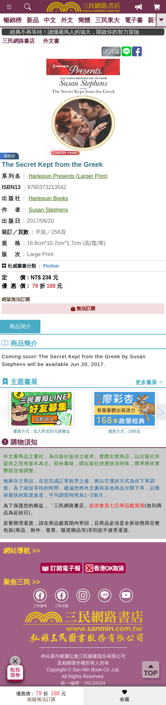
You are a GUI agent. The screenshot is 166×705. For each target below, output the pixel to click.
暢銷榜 (12, 20)
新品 (33, 20)
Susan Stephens (48, 210)
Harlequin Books (48, 198)
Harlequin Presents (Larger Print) (68, 176)
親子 (154, 20)
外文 (67, 20)
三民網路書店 (18, 41)
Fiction (51, 266)
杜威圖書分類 (22, 266)
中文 (50, 20)
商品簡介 (20, 326)
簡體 (84, 20)
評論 (111, 51)
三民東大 (107, 20)
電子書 (134, 20)
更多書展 (149, 382)
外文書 (51, 41)
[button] (161, 412)
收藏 (124, 696)
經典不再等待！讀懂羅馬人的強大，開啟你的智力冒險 (81, 32)
